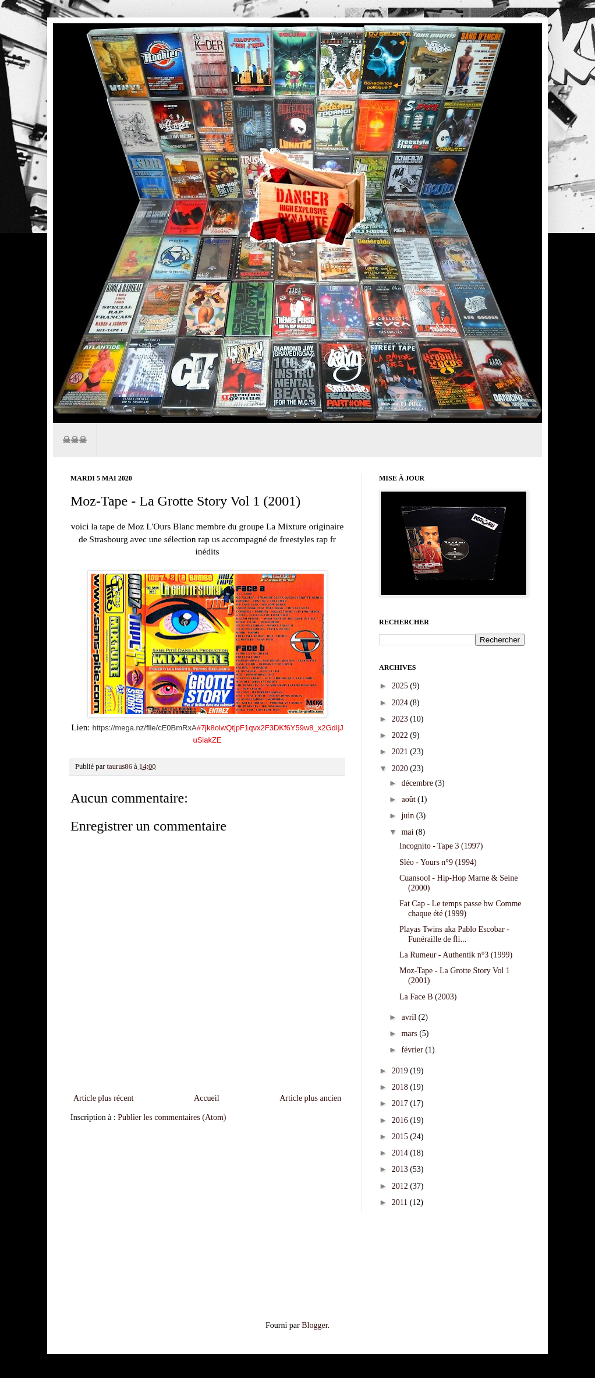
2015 (401, 1136)
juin (408, 815)
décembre (418, 783)
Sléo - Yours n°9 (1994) (438, 862)
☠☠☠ (74, 439)
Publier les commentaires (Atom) (172, 1117)
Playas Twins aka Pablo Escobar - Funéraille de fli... (454, 934)
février (413, 1049)
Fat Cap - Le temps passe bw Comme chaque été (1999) (460, 908)
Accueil (206, 1098)
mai (408, 832)
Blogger (314, 1325)
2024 (401, 702)
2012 (401, 1186)
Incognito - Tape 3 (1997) (441, 846)
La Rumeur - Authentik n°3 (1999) (455, 955)
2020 (401, 768)
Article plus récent (103, 1098)
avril (409, 1017)
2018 (401, 1087)
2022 (401, 735)
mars (410, 1033)
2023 (401, 719)
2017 (401, 1103)
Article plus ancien (310, 1098)
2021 (401, 751)
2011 (401, 1202)
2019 (401, 1070)
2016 (401, 1120)
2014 (401, 1153)
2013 (401, 1169)
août (409, 799)
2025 (401, 685)
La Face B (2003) (427, 996)
